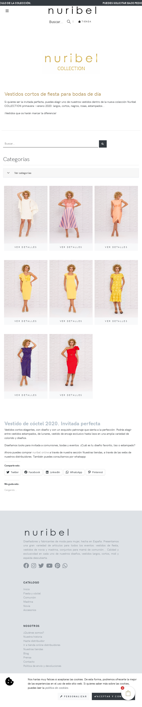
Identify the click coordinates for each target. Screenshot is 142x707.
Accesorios (29, 610)
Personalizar (73, 696)
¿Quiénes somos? (33, 632)
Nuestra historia (32, 636)
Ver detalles (25, 247)
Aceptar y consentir (113, 696)
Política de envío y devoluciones (42, 666)
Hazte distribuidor (34, 641)
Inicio (26, 589)
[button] (103, 144)
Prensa (27, 657)
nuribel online (40, 452)
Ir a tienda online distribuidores (41, 645)
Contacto (29, 661)
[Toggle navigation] (7, 10)
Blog (26, 653)
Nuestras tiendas (33, 649)
